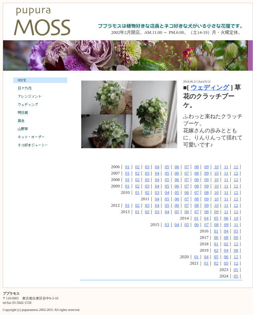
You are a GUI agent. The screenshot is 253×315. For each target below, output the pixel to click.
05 (167, 166)
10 (216, 166)
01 (127, 166)
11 (226, 166)
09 (206, 166)
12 (236, 166)
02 (137, 166)
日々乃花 (40, 88)
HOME (40, 80)
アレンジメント (40, 96)
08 (196, 166)
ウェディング (210, 87)
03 (147, 166)
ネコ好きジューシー (40, 145)
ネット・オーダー (40, 137)
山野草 (40, 129)
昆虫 (40, 121)
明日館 (40, 112)
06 (177, 166)
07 (186, 166)
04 (157, 166)
